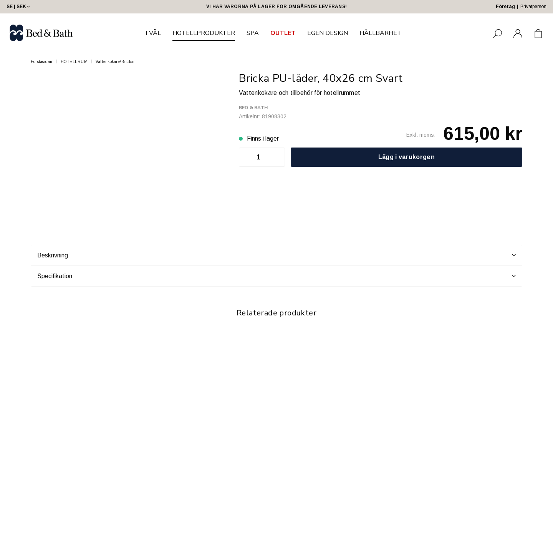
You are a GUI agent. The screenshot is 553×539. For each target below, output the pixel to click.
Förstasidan (42, 62)
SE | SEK (19, 6)
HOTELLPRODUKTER (203, 33)
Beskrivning (276, 255)
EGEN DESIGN (327, 33)
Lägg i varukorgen (406, 157)
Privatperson (533, 6)
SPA (253, 33)
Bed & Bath (253, 107)
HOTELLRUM (74, 62)
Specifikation (276, 276)
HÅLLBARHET (380, 33)
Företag (505, 6)
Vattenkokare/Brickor (115, 62)
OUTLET (283, 33)
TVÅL (152, 33)
